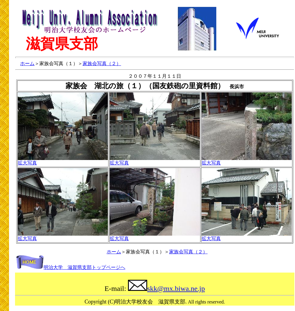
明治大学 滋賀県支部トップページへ (70, 267)
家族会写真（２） (102, 63)
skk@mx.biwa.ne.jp (166, 288)
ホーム (27, 63)
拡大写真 (27, 162)
